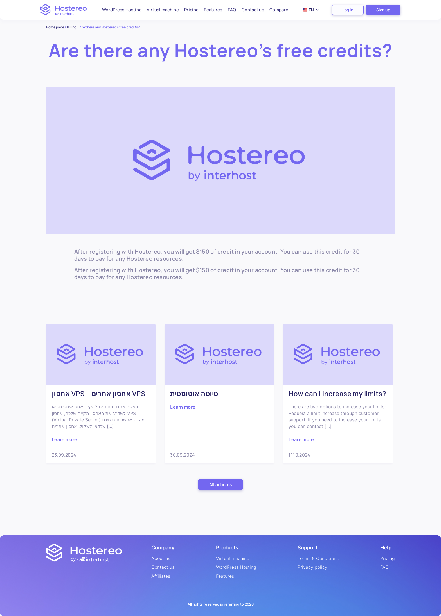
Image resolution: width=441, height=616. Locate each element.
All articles (220, 484)
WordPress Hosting (121, 10)
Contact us (253, 10)
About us (160, 559)
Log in (347, 9)
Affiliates (160, 576)
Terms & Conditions (318, 559)
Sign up (383, 9)
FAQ (232, 10)
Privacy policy (312, 567)
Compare (278, 10)
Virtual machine (163, 10)
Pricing (191, 10)
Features (213, 10)
